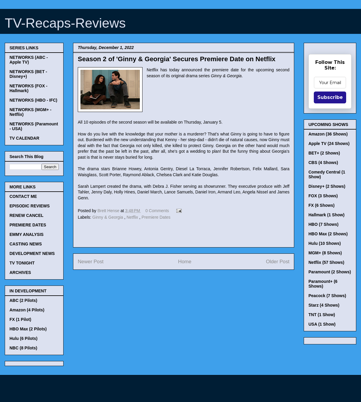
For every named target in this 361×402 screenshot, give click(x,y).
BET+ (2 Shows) (324, 153)
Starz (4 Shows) (323, 305)
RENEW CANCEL (26, 215)
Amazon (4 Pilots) (27, 310)
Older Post (277, 261)
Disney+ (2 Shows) (326, 186)
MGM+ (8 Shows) (325, 252)
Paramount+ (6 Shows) (323, 284)
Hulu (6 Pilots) (23, 338)
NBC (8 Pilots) (23, 348)
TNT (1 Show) (321, 314)
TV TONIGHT (22, 263)
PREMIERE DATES (28, 225)
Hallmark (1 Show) (326, 214)
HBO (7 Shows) (323, 224)
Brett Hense (109, 210)
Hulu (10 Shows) (324, 243)
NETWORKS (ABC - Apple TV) (29, 59)
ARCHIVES (20, 272)
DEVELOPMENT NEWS (32, 253)
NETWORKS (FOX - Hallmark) (29, 88)
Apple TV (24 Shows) (328, 143)
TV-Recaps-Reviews (65, 23)
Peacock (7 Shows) (327, 295)
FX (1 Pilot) (20, 319)
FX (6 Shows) (321, 205)
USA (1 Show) (321, 324)
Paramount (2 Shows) (329, 271)
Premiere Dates (156, 217)
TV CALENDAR (24, 138)
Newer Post (91, 261)
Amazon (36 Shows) (328, 134)
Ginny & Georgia (108, 217)
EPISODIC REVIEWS (30, 206)
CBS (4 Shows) (323, 162)
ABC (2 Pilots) (23, 300)
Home (184, 261)
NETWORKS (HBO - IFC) (33, 100)
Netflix (132, 217)
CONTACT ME (23, 196)
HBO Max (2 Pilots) (28, 329)
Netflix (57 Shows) (326, 262)
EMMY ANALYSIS (27, 234)
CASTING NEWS (26, 244)
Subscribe (330, 97)
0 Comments (157, 210)
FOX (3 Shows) (323, 195)
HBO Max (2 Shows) (328, 233)
